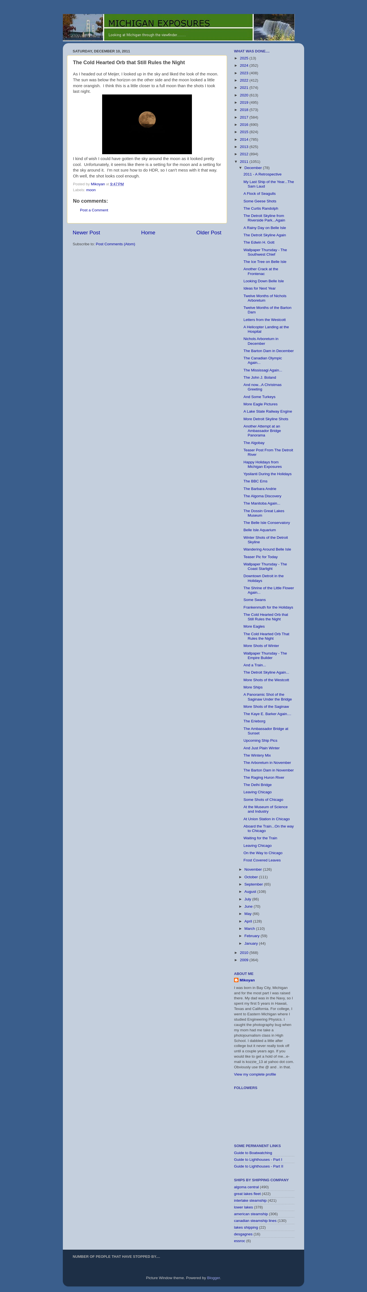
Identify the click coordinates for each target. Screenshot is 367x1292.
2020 (244, 95)
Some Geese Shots (260, 201)
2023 (244, 73)
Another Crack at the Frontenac (261, 271)
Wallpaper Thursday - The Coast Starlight (265, 566)
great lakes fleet (247, 1194)
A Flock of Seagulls (260, 193)
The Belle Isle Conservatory (267, 523)
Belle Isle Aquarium (260, 530)
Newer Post (86, 232)
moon (91, 190)
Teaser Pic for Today (261, 557)
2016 (244, 125)
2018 (244, 110)
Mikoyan (247, 980)
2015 (244, 132)
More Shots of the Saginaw (266, 706)
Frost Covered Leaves (262, 860)
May (248, 914)
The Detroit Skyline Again (265, 235)
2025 (244, 58)
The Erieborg (254, 721)
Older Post (208, 232)
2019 (244, 102)
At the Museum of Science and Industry (266, 809)
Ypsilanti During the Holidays (268, 474)
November (253, 869)
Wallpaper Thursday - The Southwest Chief (265, 252)
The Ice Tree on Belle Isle (265, 262)
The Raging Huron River (264, 777)
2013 (244, 147)
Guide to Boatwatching (253, 1153)
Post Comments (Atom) (115, 244)
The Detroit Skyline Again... (266, 672)
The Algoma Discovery (262, 496)
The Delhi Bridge (258, 785)
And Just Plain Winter (262, 748)
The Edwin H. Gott (259, 242)
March (250, 928)
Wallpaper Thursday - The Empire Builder (265, 655)
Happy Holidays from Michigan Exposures (263, 464)
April (248, 921)
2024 (244, 65)
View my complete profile (255, 1074)
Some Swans (255, 600)
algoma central (246, 1187)
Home (148, 232)
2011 (244, 162)
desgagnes (243, 1234)
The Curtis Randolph (261, 208)
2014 (244, 139)
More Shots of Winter (261, 646)
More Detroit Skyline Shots (266, 419)
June (249, 906)
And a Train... (255, 665)
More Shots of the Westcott (266, 680)
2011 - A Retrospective (263, 174)
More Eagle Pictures (261, 404)
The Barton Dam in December (269, 351)
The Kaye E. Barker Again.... (267, 714)
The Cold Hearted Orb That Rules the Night (266, 636)
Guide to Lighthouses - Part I (258, 1159)
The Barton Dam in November (269, 770)
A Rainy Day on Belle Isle (265, 228)
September (254, 884)
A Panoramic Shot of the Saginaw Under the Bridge (268, 696)
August (250, 891)
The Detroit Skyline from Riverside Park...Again (264, 218)
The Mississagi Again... (263, 370)
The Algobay (254, 443)
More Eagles (254, 626)
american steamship (251, 1214)
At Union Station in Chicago (267, 819)
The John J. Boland (260, 377)
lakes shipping (246, 1227)
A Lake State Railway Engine (268, 411)
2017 (244, 117)
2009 (244, 960)
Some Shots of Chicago (263, 800)
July (248, 899)
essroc (239, 1241)
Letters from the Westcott (265, 320)
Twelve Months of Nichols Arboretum (265, 298)
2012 (244, 154)
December (253, 168)
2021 (244, 87)
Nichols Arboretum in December (261, 341)
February (252, 936)
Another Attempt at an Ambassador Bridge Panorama (262, 430)
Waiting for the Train (260, 838)
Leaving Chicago (258, 792)
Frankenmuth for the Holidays (268, 607)
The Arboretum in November (267, 763)
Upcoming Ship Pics (260, 740)
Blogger (213, 1278)
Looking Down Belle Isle (264, 281)
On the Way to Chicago (263, 853)
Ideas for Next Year (260, 288)
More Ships (253, 687)
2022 (244, 80)
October (251, 877)
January (251, 943)
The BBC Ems (256, 481)
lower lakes (243, 1207)
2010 (244, 953)
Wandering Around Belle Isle (267, 549)
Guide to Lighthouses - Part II (258, 1166)
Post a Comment (94, 210)
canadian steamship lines (255, 1221)
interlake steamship (250, 1200)
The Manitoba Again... (262, 503)
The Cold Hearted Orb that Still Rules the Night (266, 617)
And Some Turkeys (260, 397)
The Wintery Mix (257, 755)
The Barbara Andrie (260, 489)
